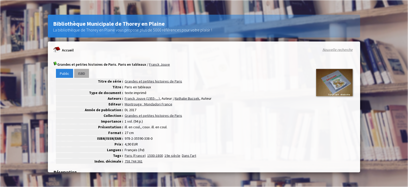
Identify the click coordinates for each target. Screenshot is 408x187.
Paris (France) (135, 155)
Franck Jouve (159, 64)
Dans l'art (189, 155)
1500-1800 (155, 155)
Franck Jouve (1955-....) (142, 98)
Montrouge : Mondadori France (148, 104)
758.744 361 (134, 161)
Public (64, 73)
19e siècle (172, 155)
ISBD (81, 73)
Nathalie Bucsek (187, 98)
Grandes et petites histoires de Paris (153, 81)
